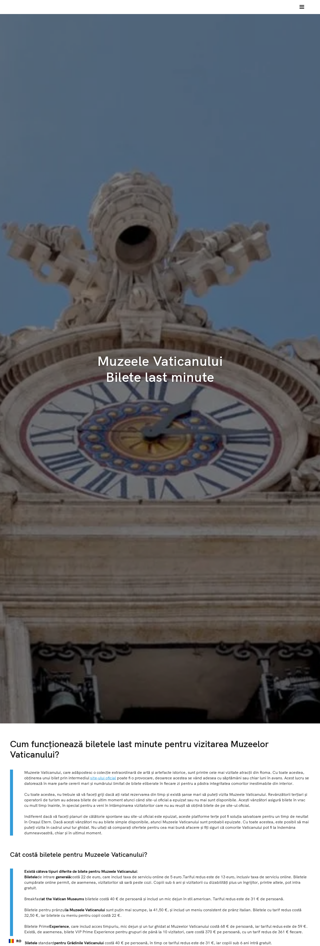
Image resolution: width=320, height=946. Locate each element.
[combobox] (15, 941)
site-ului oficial (103, 777)
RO (15, 941)
